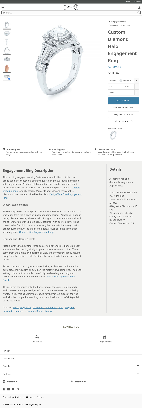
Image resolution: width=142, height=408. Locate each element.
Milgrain (69, 307)
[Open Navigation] (2, 7)
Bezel (16, 307)
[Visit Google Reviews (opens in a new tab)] (37, 381)
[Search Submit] (138, 13)
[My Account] (139, 7)
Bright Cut (25, 307)
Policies (40, 397)
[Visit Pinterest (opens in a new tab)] (18, 389)
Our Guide (71, 358)
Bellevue (71, 374)
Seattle (71, 366)
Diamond (30, 311)
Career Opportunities (12, 397)
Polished (7, 311)
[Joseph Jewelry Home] (109, 21)
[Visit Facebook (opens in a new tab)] (9, 389)
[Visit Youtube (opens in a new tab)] (14, 389)
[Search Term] (71, 13)
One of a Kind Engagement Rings (36, 232)
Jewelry (71, 350)
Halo (60, 307)
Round (39, 311)
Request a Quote (124, 114)
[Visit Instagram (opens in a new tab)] (5, 389)
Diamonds (38, 307)
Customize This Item (123, 107)
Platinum (18, 311)
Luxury (48, 311)
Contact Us (71, 326)
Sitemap (29, 397)
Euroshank (51, 307)
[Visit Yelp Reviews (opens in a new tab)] (105, 381)
